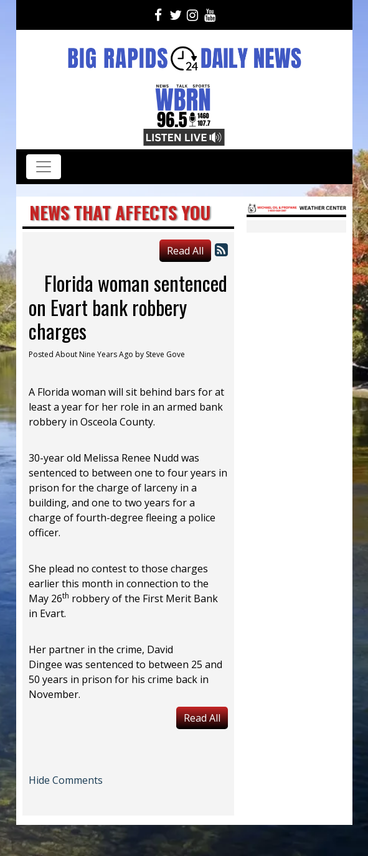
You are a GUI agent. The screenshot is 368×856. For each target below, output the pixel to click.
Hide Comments (66, 780)
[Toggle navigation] (43, 166)
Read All (185, 251)
